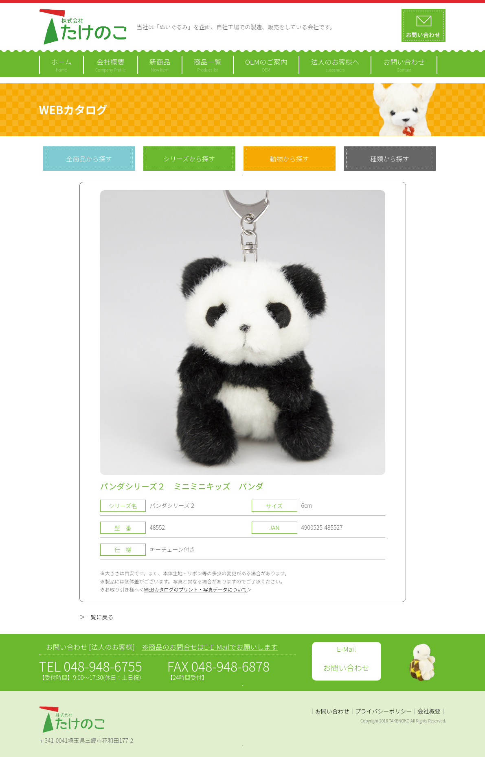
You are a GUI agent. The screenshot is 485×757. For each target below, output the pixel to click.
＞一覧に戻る (96, 617)
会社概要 (429, 711)
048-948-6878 (230, 666)
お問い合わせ (332, 711)
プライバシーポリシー (383, 711)
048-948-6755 (103, 666)
